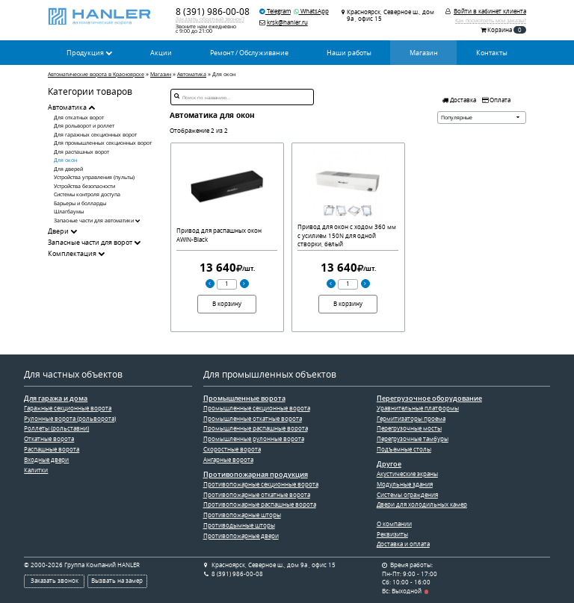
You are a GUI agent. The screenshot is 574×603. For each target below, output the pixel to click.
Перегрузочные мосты (409, 428)
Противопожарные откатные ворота (256, 495)
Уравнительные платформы (418, 408)
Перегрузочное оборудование (429, 399)
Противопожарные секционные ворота (260, 484)
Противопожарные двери (241, 536)
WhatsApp (311, 11)
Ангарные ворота (228, 459)
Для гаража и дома (55, 399)
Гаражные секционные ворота (67, 408)
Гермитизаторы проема (411, 418)
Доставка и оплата (403, 544)
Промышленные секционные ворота (256, 408)
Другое (389, 464)
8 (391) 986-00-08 (213, 11)
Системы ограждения (407, 495)
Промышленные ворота (244, 399)
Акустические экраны (407, 474)
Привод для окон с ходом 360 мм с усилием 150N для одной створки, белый (346, 235)
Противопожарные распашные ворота (259, 504)
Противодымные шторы (239, 525)
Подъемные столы (404, 449)
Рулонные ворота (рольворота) (70, 418)
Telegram (275, 11)
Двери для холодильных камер (422, 504)
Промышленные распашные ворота (255, 428)
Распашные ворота (51, 449)
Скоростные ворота (232, 449)
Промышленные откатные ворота (252, 418)
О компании (394, 524)
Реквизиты (392, 534)
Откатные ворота (49, 439)
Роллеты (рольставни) (56, 428)
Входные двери (46, 459)
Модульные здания (405, 484)
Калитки (36, 470)
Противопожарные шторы (242, 515)
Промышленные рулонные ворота (253, 439)
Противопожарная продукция (255, 475)
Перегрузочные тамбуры (412, 439)
